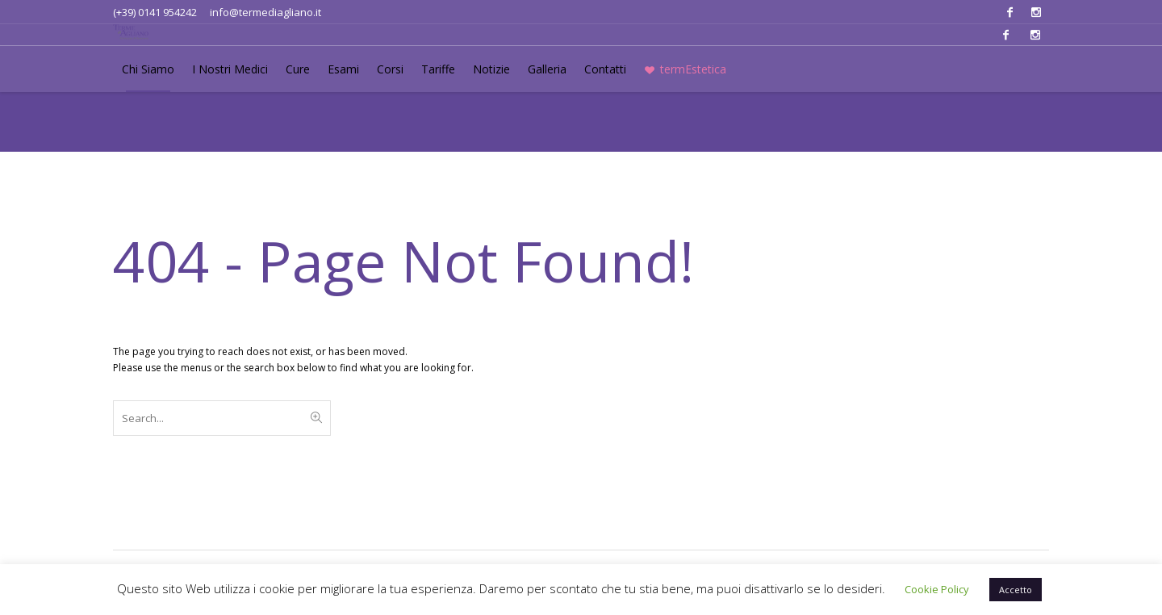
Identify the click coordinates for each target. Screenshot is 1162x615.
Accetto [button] (1015, 590)
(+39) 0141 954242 (155, 12)
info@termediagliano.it (265, 12)
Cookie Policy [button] (937, 589)
